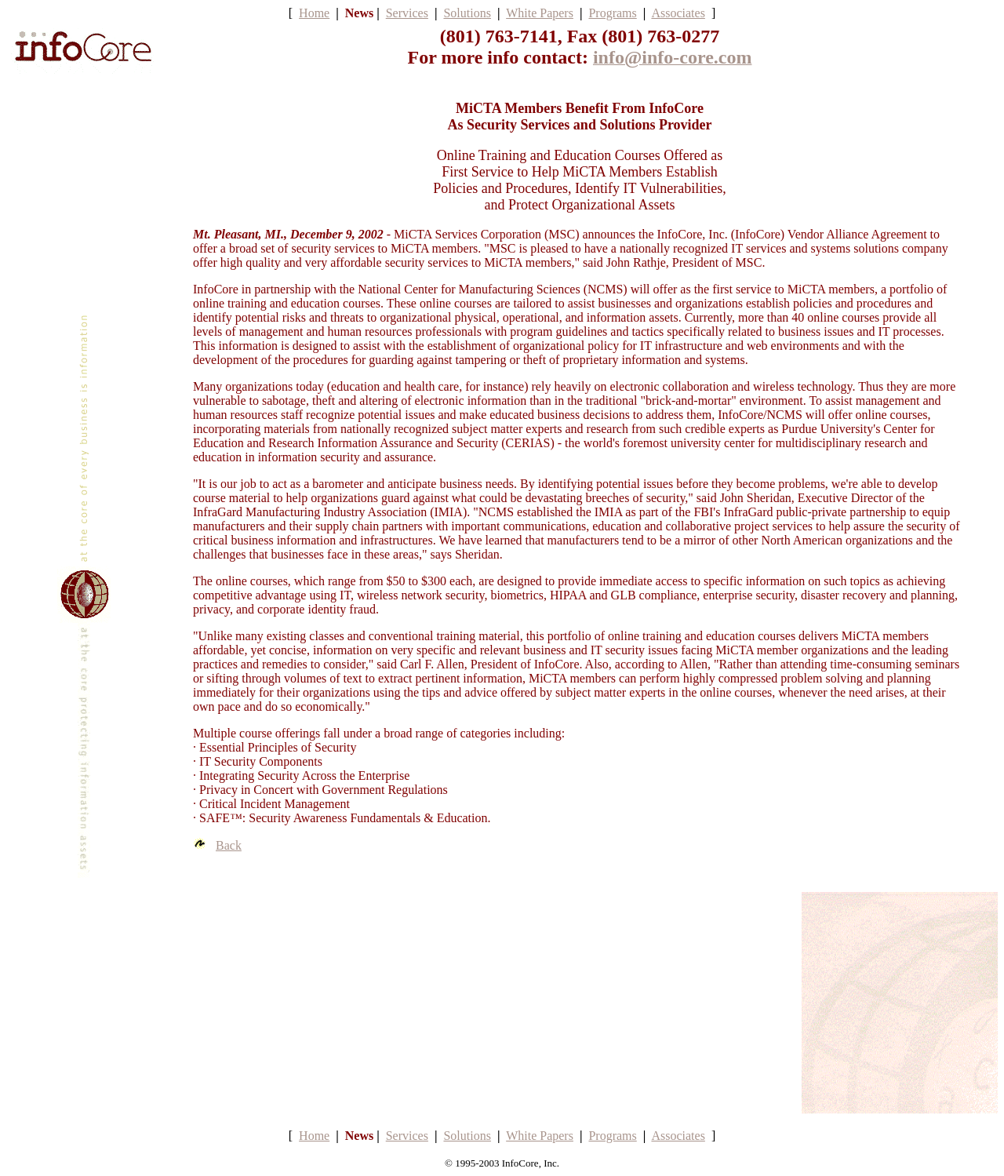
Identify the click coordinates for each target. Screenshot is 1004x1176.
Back (229, 845)
